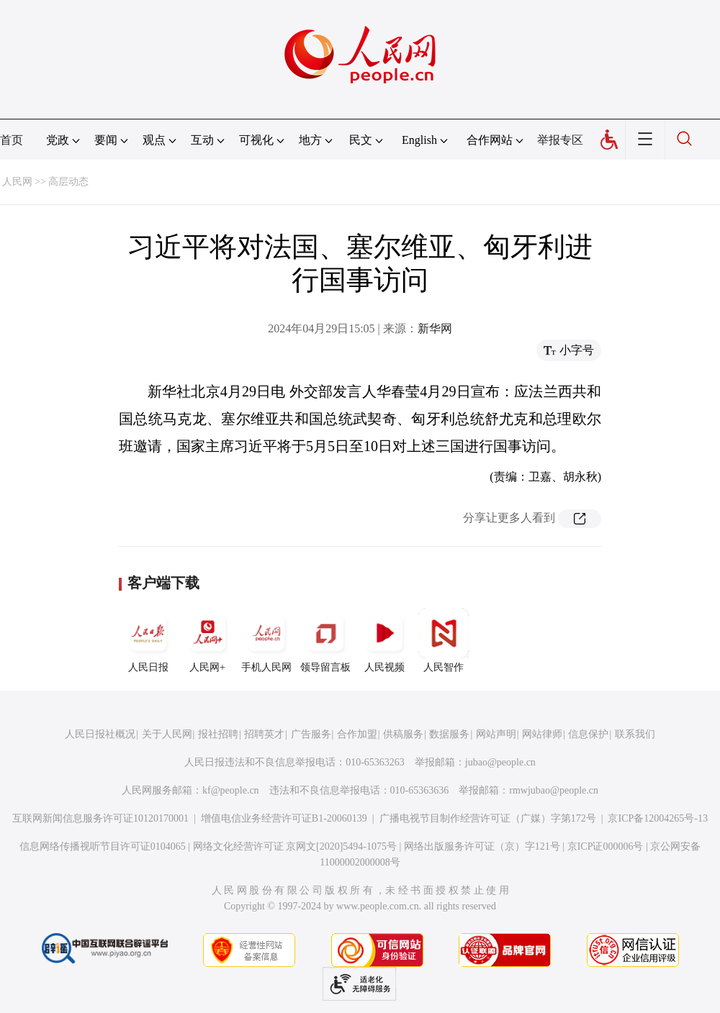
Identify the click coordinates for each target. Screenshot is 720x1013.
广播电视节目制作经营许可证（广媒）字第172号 (487, 818)
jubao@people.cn (500, 762)
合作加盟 (357, 734)
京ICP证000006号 (605, 846)
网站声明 (496, 734)
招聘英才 (264, 734)
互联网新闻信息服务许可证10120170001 (100, 818)
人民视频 (384, 640)
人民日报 (148, 640)
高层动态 (68, 181)
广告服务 (311, 734)
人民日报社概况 (100, 734)
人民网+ (207, 640)
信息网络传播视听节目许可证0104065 (102, 846)
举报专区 (560, 140)
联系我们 (635, 734)
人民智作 (443, 640)
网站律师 (542, 734)
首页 (11, 140)
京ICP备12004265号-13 (657, 818)
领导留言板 (325, 640)
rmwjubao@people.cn (553, 790)
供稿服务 (403, 734)
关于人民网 (167, 734)
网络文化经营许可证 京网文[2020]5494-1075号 (295, 846)
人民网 (17, 181)
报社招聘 (218, 734)
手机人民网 (266, 640)
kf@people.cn (230, 790)
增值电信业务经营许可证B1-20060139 (284, 818)
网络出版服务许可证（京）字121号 (482, 846)
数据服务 (449, 734)
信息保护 (588, 734)
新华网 (435, 328)
